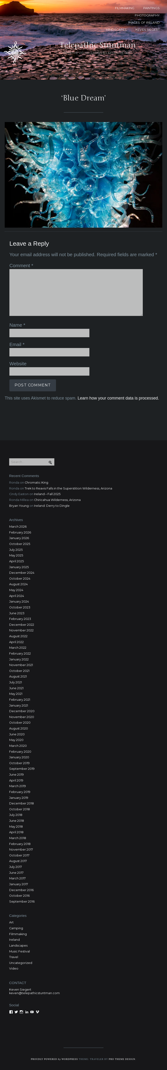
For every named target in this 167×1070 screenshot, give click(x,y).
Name (17, 325)
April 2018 (16, 832)
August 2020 (18, 728)
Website (18, 363)
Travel (13, 957)
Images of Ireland (144, 22)
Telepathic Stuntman (98, 45)
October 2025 (19, 544)
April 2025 (16, 561)
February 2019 (19, 792)
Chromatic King (36, 482)
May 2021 (15, 694)
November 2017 (21, 849)
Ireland (14, 939)
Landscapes (18, 945)
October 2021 (19, 671)
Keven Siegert (20, 989)
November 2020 (21, 717)
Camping (16, 928)
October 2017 (19, 855)
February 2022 (20, 653)
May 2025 (16, 555)
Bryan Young (19, 505)
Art (11, 922)
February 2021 (19, 699)
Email (16, 344)
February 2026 (20, 532)
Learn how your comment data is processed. (118, 398)
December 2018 (21, 803)
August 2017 (18, 861)
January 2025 (19, 567)
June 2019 (16, 774)
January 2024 (19, 601)
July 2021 (15, 682)
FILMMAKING (124, 8)
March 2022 (17, 647)
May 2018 (16, 826)
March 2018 (17, 838)
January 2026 (19, 538)
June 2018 (16, 820)
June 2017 (16, 872)
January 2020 (19, 757)
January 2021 (18, 705)
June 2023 (16, 613)
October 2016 (19, 895)
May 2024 (16, 590)
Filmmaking (18, 934)
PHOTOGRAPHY (147, 15)
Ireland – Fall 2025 (47, 494)
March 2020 (18, 746)
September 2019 (22, 768)
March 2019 (17, 786)
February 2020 (20, 751)
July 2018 (15, 815)
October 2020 (20, 722)
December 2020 (22, 711)
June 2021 (16, 688)
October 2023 (19, 607)
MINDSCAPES (116, 29)
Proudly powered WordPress (54, 1059)
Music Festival (19, 951)
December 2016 (21, 890)
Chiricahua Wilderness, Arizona (57, 500)
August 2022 (18, 636)
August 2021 (18, 676)
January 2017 (18, 884)
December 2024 (21, 572)
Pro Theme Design (122, 1059)
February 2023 (20, 619)
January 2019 (18, 798)
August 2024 (18, 584)
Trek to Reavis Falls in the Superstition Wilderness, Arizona (68, 488)
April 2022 (16, 642)
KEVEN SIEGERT (147, 29)
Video (13, 968)
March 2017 (17, 878)
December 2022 (21, 624)
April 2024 (16, 596)
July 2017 (15, 867)
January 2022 (19, 659)
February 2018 (20, 844)
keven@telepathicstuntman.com (34, 993)
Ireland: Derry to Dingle (52, 505)
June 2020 (17, 734)
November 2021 (21, 665)
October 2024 (19, 578)
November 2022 (21, 630)
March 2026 (18, 526)
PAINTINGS (151, 8)
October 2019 (19, 763)
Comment (21, 265)
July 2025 (16, 550)
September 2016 (22, 901)
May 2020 (16, 740)
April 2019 (16, 780)
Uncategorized (20, 963)
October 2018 (19, 809)
